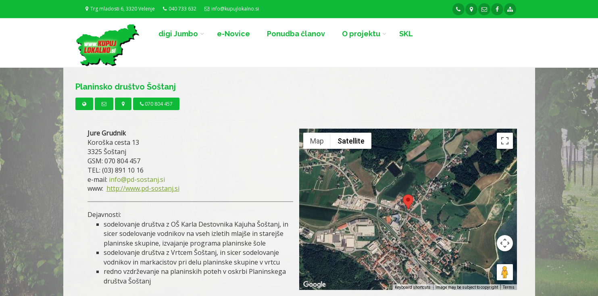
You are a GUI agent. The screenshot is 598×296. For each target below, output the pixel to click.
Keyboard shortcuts (413, 287)
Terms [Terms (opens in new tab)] (509, 287)
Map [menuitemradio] (317, 141)
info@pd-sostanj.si (137, 179)
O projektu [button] (361, 33)
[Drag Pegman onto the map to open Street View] (505, 272)
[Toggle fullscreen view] (505, 141)
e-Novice (233, 33)
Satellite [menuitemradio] (351, 141)
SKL (406, 33)
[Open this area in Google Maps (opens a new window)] (314, 284)
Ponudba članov (296, 33)
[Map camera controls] (505, 243)
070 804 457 (156, 103)
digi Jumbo (178, 33)
